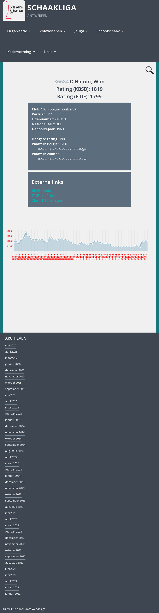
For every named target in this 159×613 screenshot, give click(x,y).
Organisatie (17, 31)
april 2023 (11, 519)
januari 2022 (12, 593)
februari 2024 (13, 469)
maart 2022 (12, 587)
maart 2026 (12, 358)
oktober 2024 (13, 438)
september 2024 (15, 445)
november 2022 (15, 544)
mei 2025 (10, 395)
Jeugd (79, 31)
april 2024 (11, 457)
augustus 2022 (14, 562)
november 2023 (15, 488)
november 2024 (15, 432)
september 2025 (15, 389)
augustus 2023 (14, 507)
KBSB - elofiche (43, 190)
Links (48, 51)
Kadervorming (19, 51)
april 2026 (11, 351)
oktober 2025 (13, 382)
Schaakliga (51, 7)
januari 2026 (12, 364)
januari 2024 (12, 476)
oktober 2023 (13, 494)
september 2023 (15, 500)
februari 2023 (13, 531)
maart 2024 (12, 463)
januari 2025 (12, 420)
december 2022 (14, 538)
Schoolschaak (108, 31)
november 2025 (15, 376)
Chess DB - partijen (47, 200)
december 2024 (14, 426)
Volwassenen (51, 31)
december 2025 (14, 370)
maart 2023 (12, 525)
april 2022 (11, 581)
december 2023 (14, 482)
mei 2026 (10, 345)
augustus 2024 (14, 451)
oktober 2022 (13, 550)
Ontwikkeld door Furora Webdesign (24, 609)
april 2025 (11, 401)
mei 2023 (10, 513)
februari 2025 (13, 413)
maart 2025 (12, 407)
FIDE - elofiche (43, 195)
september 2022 (15, 556)
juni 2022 (10, 569)
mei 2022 (10, 575)
